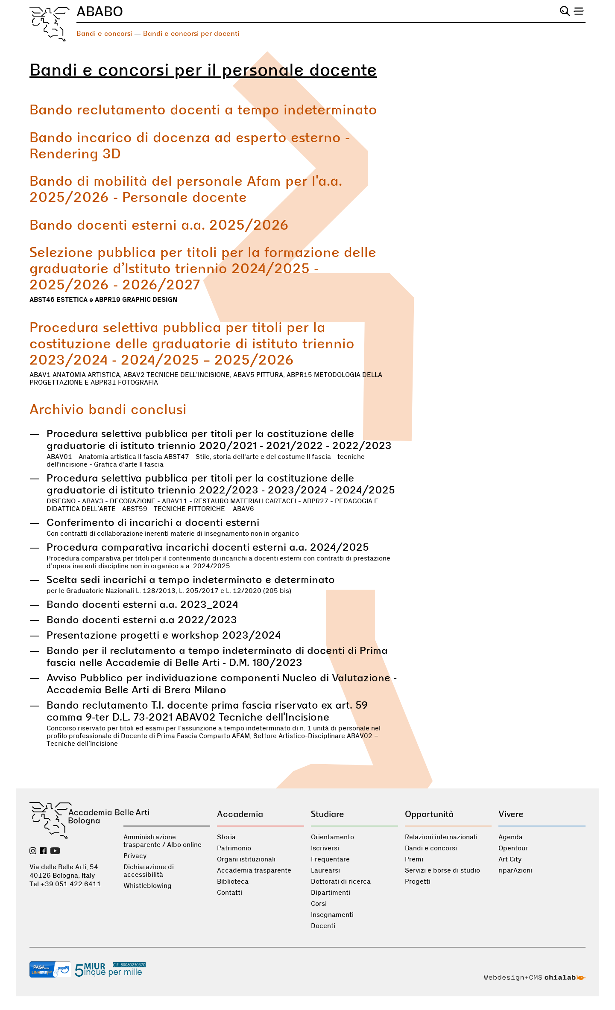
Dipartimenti (330, 892)
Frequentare (330, 859)
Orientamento (332, 837)
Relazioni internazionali (441, 837)
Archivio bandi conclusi (108, 409)
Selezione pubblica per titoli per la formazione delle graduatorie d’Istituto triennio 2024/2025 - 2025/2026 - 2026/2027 (202, 268)
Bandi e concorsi (104, 33)
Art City (509, 859)
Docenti (323, 926)
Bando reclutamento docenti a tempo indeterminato (203, 109)
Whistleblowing (147, 886)
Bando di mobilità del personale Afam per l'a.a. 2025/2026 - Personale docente (185, 188)
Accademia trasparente (254, 870)
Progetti (417, 881)
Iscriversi (325, 848)
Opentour (513, 848)
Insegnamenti (332, 915)
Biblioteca (233, 881)
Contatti (229, 892)
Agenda (510, 837)
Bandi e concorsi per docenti (191, 33)
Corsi (319, 904)
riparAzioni (515, 870)
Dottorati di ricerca (341, 881)
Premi (414, 859)
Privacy (134, 856)
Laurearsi (325, 870)
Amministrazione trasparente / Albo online (162, 841)
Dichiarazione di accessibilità (148, 871)
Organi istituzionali (246, 859)
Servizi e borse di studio (442, 870)
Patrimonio (234, 848)
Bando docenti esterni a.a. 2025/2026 (159, 224)
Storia (226, 837)
